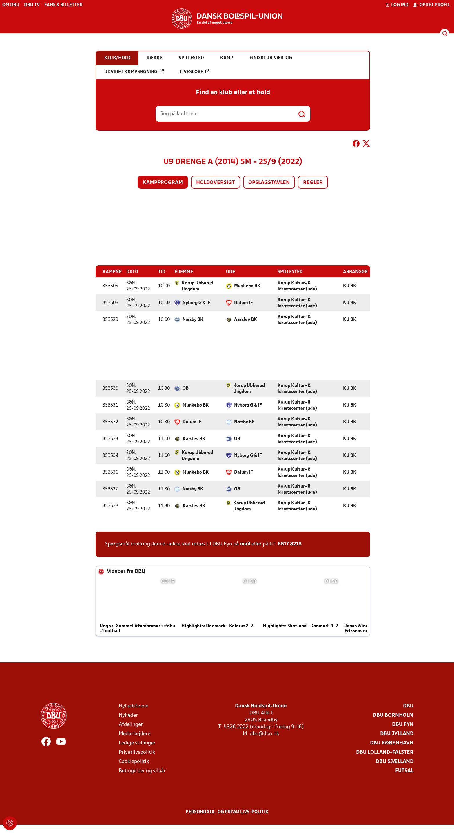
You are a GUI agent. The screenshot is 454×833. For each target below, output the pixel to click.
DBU (408, 706)
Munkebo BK (247, 286)
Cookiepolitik (134, 761)
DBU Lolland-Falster (384, 752)
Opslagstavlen (269, 182)
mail (245, 544)
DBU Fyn (402, 724)
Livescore (194, 71)
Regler (313, 182)
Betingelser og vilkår (142, 770)
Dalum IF (243, 303)
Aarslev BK (245, 320)
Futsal (404, 770)
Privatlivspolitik (137, 752)
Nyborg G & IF (196, 303)
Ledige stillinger (137, 743)
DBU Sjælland (394, 761)
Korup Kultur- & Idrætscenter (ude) (297, 286)
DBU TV (32, 5)
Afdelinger (131, 724)
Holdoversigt (215, 182)
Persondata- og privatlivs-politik (227, 812)
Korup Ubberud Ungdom (197, 286)
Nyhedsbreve (133, 706)
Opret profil (431, 5)
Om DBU (10, 5)
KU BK (349, 286)
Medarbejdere (134, 733)
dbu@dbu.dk (264, 733)
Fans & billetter (63, 5)
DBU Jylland (396, 733)
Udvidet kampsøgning (134, 71)
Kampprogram (163, 182)
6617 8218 (290, 544)
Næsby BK (193, 320)
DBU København (391, 743)
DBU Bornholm (393, 715)
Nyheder (128, 715)
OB (186, 389)
